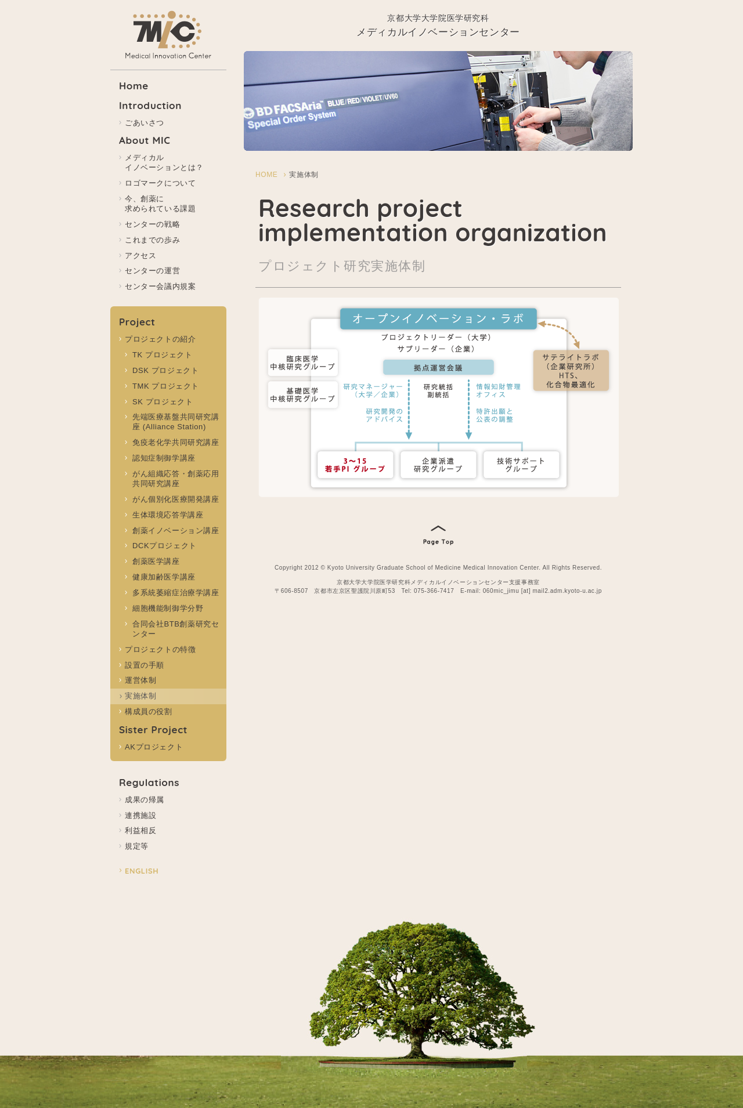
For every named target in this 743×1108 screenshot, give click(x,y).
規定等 (137, 846)
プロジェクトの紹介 (160, 339)
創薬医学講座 (156, 561)
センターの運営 (152, 270)
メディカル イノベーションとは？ (164, 162)
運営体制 (140, 680)
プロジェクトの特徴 (160, 649)
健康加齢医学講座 (164, 577)
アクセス (140, 255)
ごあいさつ (144, 122)
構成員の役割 (148, 711)
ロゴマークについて (160, 183)
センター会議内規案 (160, 286)
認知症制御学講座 (164, 458)
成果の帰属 (144, 799)
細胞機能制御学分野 (167, 608)
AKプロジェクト (154, 747)
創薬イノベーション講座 (175, 530)
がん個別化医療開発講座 (175, 499)
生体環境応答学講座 (167, 514)
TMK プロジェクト (165, 386)
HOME (266, 175)
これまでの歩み (152, 240)
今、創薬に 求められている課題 (160, 203)
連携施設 (140, 815)
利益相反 (140, 830)
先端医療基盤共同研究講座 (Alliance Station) (175, 421)
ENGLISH (141, 870)
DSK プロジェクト (165, 370)
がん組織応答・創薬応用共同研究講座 (175, 478)
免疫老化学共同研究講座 (175, 442)
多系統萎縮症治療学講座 (175, 592)
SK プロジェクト (162, 401)
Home (134, 85)
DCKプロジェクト (164, 545)
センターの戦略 (152, 224)
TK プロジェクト (162, 354)
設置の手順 (144, 665)
